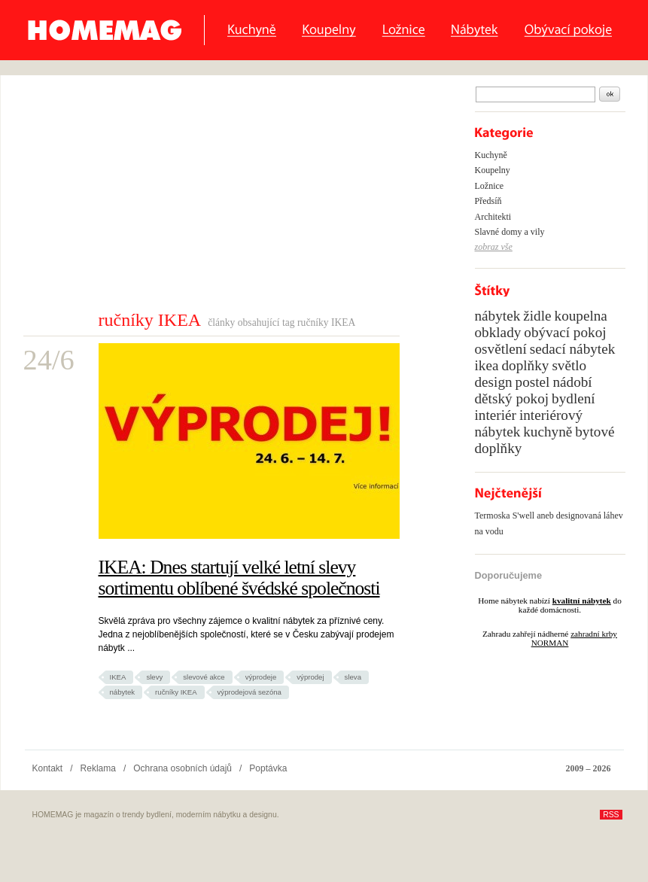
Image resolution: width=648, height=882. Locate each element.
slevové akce (203, 677)
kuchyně (547, 431)
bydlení (573, 398)
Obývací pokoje (568, 30)
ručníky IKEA (175, 692)
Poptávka (268, 768)
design (494, 382)
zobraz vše (494, 247)
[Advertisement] (217, 196)
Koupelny (329, 30)
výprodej (310, 677)
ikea (487, 365)
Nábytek (474, 30)
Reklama (98, 768)
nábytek (122, 692)
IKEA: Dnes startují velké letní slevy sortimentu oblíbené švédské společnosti (239, 577)
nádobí (572, 382)
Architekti (493, 216)
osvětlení (501, 349)
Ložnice (403, 30)
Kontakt (47, 768)
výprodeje (261, 677)
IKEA (118, 677)
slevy (154, 677)
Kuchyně (251, 30)
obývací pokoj (565, 332)
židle (537, 316)
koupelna (581, 316)
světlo (569, 365)
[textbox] (535, 94)
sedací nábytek (572, 349)
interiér (495, 415)
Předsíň (488, 201)
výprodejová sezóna (249, 692)
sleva (353, 677)
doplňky (525, 365)
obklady (498, 332)
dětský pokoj (512, 398)
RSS (611, 815)
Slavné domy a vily (510, 232)
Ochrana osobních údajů (182, 768)
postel (533, 382)
